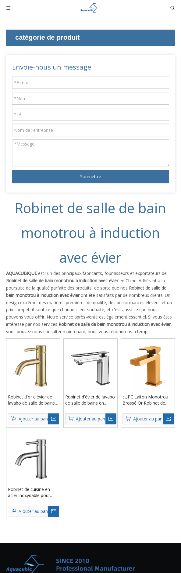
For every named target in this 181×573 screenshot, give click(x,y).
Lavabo (13, 540)
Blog (76, 532)
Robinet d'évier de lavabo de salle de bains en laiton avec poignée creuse (144, 293)
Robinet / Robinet (23, 523)
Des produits (84, 514)
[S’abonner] (158, 455)
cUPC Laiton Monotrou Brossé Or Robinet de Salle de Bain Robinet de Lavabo (80, 389)
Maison (79, 506)
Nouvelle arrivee (22, 514)
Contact (79, 540)
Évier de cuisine (21, 532)
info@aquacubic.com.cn (151, 558)
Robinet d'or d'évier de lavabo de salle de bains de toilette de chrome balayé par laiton (79, 293)
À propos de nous (89, 523)
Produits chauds (22, 506)
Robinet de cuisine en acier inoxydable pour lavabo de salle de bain (142, 389)
